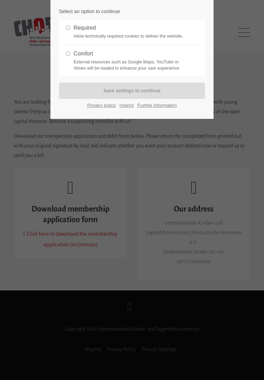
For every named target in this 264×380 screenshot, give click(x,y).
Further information (157, 105)
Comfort (129, 61)
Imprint (126, 105)
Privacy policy (101, 105)
